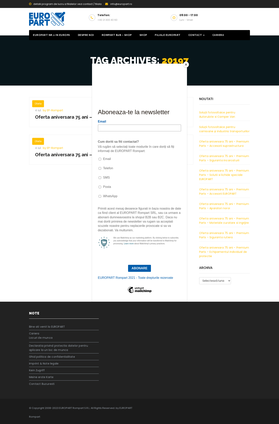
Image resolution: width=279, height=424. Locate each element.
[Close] (186, 64)
